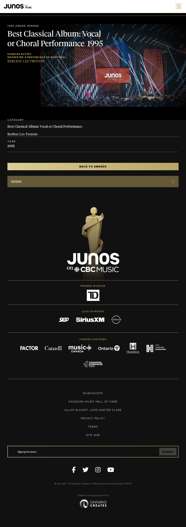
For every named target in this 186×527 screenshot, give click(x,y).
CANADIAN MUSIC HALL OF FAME (93, 401)
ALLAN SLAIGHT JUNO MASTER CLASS (93, 409)
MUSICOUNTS (93, 393)
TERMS (93, 426)
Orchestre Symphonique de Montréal (36, 57)
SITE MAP (93, 435)
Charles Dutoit (19, 54)
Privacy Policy (93, 418)
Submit (168, 451)
